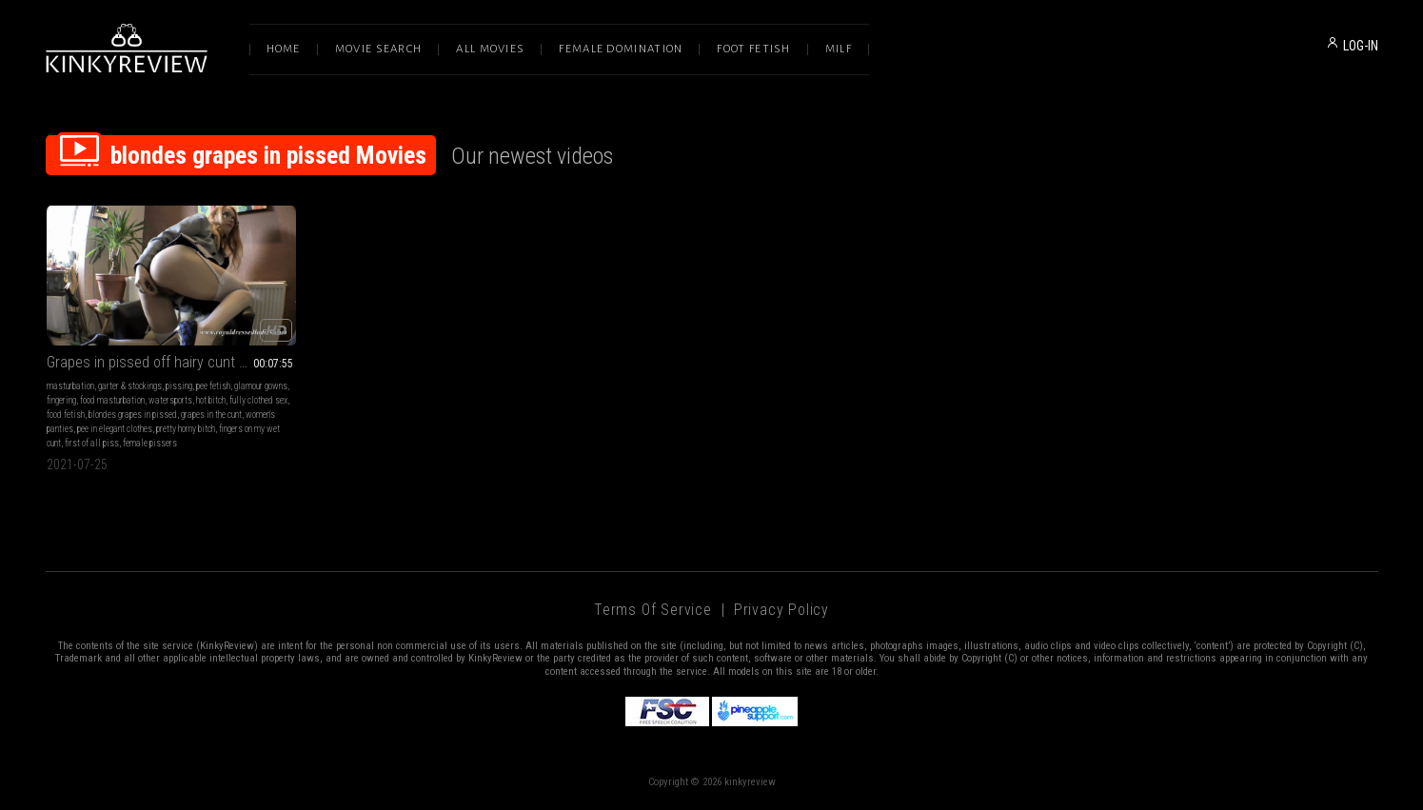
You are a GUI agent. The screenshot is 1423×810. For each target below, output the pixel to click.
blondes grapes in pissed (133, 414)
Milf (838, 49)
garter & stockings (130, 386)
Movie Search (379, 49)
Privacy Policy (781, 610)
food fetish (66, 414)
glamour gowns (260, 386)
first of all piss (92, 443)
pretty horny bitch (185, 429)
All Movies (490, 49)
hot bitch (211, 400)
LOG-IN (1360, 45)
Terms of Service (653, 610)
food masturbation (112, 400)
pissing (179, 386)
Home (284, 49)
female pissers (150, 443)
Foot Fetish (753, 49)
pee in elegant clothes (114, 429)
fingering (61, 400)
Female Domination (620, 49)
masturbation (70, 386)
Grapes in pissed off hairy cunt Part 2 (161, 362)
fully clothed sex (258, 400)
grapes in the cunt (211, 414)
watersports (170, 400)
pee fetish (213, 386)
